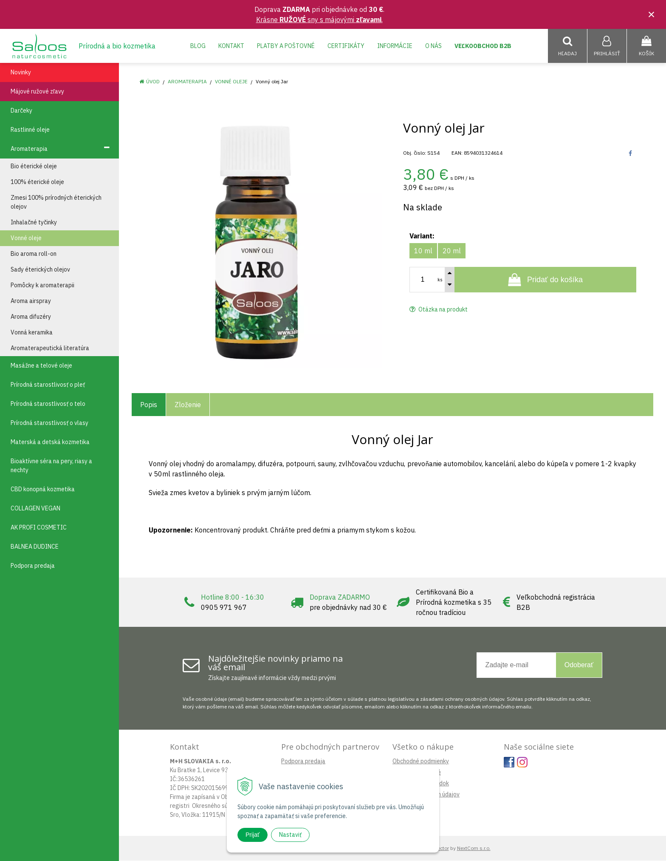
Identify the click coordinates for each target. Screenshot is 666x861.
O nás (433, 46)
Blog (198, 46)
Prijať (253, 834)
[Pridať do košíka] (545, 280)
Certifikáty (345, 46)
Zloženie (188, 405)
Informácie (394, 46)
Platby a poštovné (286, 46)
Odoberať (578, 665)
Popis (148, 405)
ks (440, 280)
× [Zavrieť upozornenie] (651, 14)
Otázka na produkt (438, 310)
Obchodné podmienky (420, 761)
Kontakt (231, 46)
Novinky (21, 72)
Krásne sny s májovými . (319, 19)
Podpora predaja (303, 761)
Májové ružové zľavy (37, 92)
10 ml (423, 251)
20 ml (452, 251)
